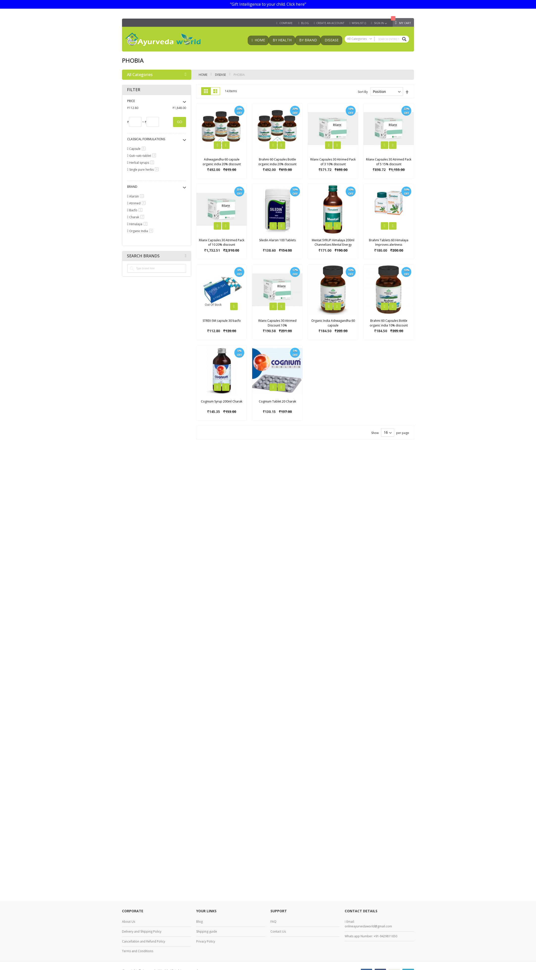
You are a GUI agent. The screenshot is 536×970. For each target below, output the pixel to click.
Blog (199, 921)
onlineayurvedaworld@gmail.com (368, 926)
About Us (128, 921)
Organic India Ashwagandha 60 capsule (333, 323)
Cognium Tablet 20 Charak (277, 401)
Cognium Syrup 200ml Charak (221, 401)
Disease (221, 75)
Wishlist (359, 23)
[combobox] (377, 39)
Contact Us (278, 931)
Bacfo (136, 210)
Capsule (138, 149)
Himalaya (139, 224)
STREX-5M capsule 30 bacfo (222, 321)
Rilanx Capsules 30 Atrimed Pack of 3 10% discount (333, 161)
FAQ (273, 921)
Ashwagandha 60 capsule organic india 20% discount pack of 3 (222, 164)
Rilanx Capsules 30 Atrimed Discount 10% (277, 323)
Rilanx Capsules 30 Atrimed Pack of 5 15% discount (388, 161)
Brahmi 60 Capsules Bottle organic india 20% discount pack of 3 (277, 164)
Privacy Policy (205, 941)
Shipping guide (206, 931)
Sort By (363, 92)
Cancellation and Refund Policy (143, 941)
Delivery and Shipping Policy (141, 931)
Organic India (142, 231)
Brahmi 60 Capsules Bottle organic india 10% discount (389, 323)
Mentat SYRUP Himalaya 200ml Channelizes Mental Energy (333, 242)
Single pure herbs (144, 169)
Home (203, 75)
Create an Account (330, 23)
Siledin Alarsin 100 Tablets (277, 240)
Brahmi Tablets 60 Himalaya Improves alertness (388, 242)
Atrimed (138, 203)
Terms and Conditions (137, 951)
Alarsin (137, 196)
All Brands (185, 256)
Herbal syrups (142, 163)
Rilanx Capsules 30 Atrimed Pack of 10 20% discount (221, 242)
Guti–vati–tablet (143, 156)
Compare (286, 23)
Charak (137, 217)
